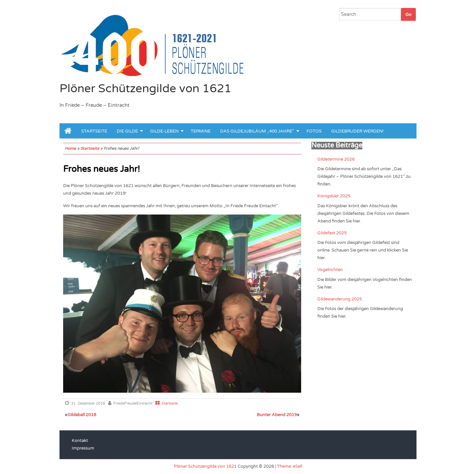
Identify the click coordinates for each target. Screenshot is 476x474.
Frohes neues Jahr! (101, 169)
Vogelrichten (330, 269)
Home (70, 148)
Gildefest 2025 (332, 233)
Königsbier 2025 (333, 196)
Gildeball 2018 (81, 414)
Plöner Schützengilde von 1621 (145, 89)
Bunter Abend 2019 (277, 414)
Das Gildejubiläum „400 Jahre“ (257, 131)
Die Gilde (127, 131)
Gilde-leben (164, 131)
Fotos (314, 131)
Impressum (83, 448)
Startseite (94, 131)
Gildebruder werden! (357, 131)
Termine (201, 131)
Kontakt (80, 440)
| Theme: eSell (288, 466)
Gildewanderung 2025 (339, 299)
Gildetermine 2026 (336, 159)
